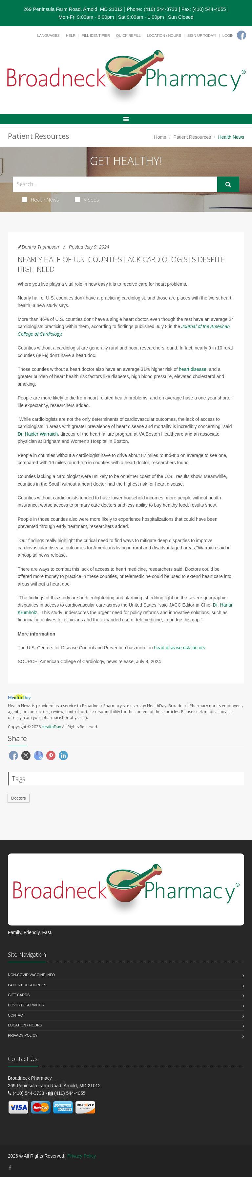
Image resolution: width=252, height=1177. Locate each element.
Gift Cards (19, 995)
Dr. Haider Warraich (38, 434)
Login (228, 35)
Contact (16, 1015)
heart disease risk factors (179, 647)
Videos (87, 199)
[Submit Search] (228, 184)
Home (160, 137)
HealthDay (51, 727)
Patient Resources (192, 137)
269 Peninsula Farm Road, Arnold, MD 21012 (73, 9)
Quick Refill (128, 35)
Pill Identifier (95, 35)
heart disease (192, 369)
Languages (48, 35)
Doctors (18, 798)
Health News (40, 199)
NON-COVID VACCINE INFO (31, 975)
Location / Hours (164, 35)
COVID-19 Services (26, 1005)
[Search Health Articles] (115, 184)
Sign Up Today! (201, 35)
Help (70, 35)
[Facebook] (241, 35)
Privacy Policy (23, 1035)
